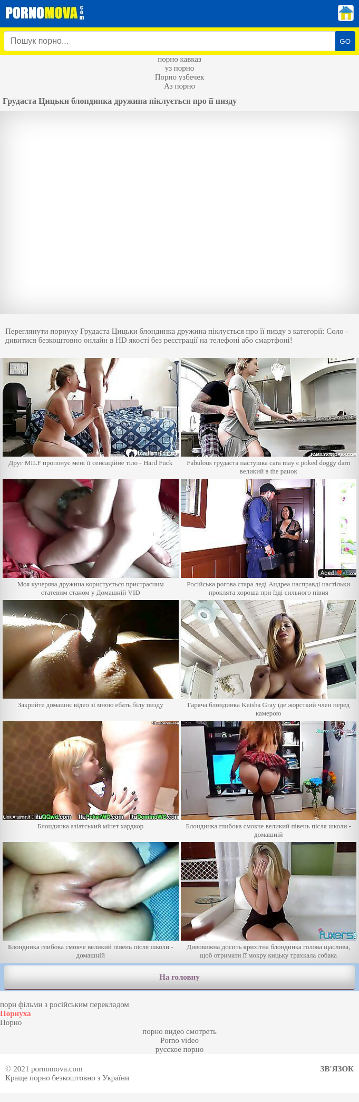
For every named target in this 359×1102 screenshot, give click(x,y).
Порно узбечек (180, 77)
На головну (179, 977)
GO (345, 41)
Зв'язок (337, 1069)
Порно (11, 1022)
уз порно (180, 68)
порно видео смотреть (179, 1031)
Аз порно (179, 86)
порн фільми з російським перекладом (64, 1004)
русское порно (179, 1049)
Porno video (179, 1040)
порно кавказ (179, 59)
